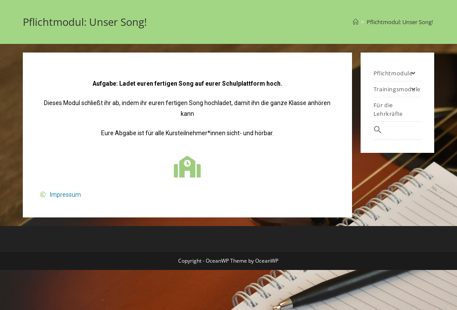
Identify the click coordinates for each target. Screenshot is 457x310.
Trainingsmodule (397, 89)
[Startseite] (355, 22)
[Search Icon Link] (397, 131)
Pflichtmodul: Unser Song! (400, 22)
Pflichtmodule (397, 73)
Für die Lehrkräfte (388, 109)
